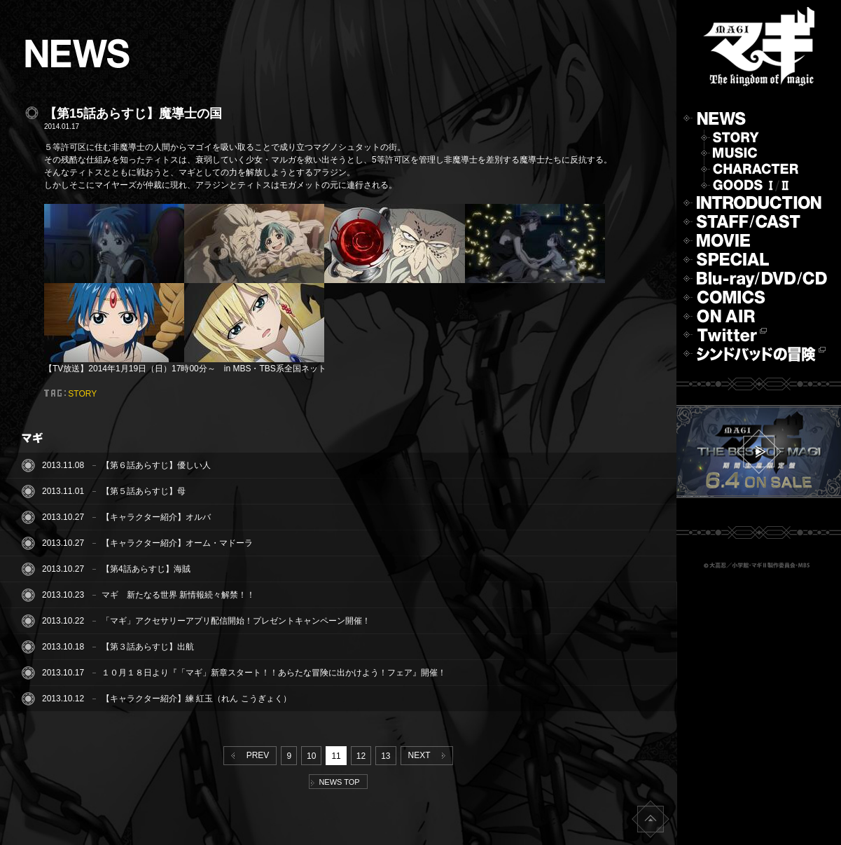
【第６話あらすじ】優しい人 (156, 465)
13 (385, 756)
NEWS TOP (335, 782)
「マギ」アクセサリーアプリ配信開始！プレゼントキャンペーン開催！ (236, 621)
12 (361, 756)
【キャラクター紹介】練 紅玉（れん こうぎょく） (196, 698)
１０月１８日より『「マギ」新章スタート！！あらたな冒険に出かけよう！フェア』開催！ (274, 673)
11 (335, 756)
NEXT (429, 755)
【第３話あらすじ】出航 (148, 647)
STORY (82, 394)
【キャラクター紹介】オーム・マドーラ (177, 543)
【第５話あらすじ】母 (144, 491)
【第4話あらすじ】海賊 (146, 569)
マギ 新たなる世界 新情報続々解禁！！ (178, 595)
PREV (247, 755)
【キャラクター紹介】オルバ (156, 517)
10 (311, 756)
